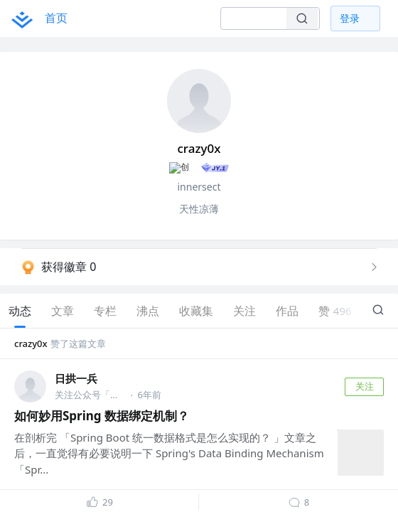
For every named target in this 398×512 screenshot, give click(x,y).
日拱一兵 (76, 380)
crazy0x (31, 344)
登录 (350, 18)
